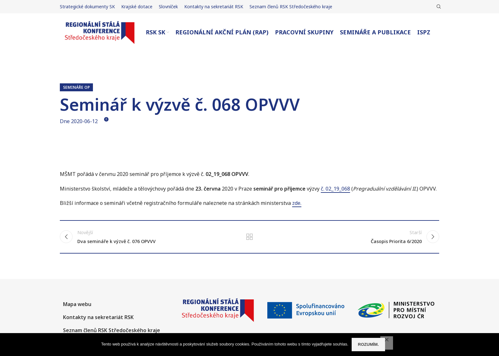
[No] (386, 343)
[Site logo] (99, 31)
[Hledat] (437, 6)
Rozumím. (368, 344)
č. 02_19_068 (335, 188)
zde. (296, 202)
